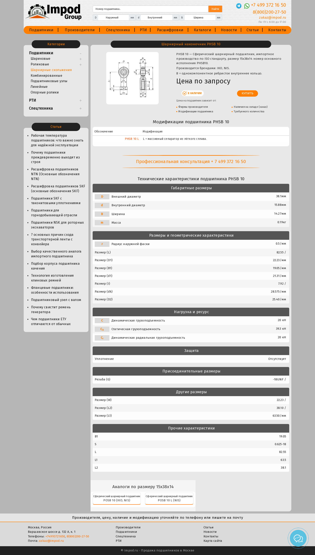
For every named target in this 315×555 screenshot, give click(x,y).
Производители (80, 30)
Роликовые (40, 64)
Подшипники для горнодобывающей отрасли (54, 212)
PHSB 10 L (132, 139)
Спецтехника (118, 30)
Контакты (277, 30)
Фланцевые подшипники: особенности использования (55, 290)
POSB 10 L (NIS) (169, 500)
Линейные (39, 87)
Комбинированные (46, 76)
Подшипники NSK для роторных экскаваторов (57, 224)
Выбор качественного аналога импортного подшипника (56, 253)
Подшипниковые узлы (49, 81)
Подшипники (41, 30)
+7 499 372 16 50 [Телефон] (268, 5)
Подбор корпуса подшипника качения (55, 266)
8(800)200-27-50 (78, 536)
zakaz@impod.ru (51, 541)
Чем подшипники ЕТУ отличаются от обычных (51, 321)
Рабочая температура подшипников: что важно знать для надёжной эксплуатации (57, 140)
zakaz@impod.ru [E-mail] (272, 17)
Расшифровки (170, 30)
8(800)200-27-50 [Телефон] (269, 12)
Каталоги (202, 30)
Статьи (252, 30)
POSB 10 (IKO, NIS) (116, 500)
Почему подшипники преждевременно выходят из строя (55, 157)
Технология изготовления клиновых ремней (52, 278)
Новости (229, 30)
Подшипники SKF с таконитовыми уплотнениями (55, 200)
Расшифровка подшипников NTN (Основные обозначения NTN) (55, 174)
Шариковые (41, 59)
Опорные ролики (45, 92)
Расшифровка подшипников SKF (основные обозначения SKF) (58, 188)
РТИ (143, 30)
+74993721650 (55, 536)
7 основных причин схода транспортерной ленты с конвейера (52, 239)
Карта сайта (213, 541)
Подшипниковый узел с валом (56, 300)
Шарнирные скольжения (51, 70)
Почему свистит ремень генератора (51, 309)
